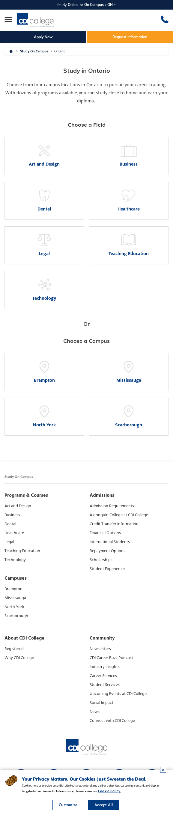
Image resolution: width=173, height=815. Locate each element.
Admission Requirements (112, 506)
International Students (110, 542)
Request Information (129, 37)
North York (14, 607)
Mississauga (15, 598)
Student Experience (107, 569)
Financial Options (105, 533)
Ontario (59, 51)
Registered (14, 649)
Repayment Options (107, 551)
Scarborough (16, 616)
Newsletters (100, 649)
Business (12, 515)
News (95, 711)
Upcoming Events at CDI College (118, 693)
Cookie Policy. (109, 791)
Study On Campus (34, 51)
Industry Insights (105, 666)
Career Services (103, 675)
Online (73, 4)
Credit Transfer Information (114, 524)
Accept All (103, 805)
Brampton (13, 589)
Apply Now (43, 37)
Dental (10, 524)
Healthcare (14, 533)
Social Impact (101, 702)
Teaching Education (22, 551)
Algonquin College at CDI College (119, 515)
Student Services (105, 684)
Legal (9, 542)
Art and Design (17, 506)
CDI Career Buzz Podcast (111, 658)
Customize (68, 805)
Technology (15, 560)
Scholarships (101, 560)
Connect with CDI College (112, 720)
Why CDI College (19, 658)
